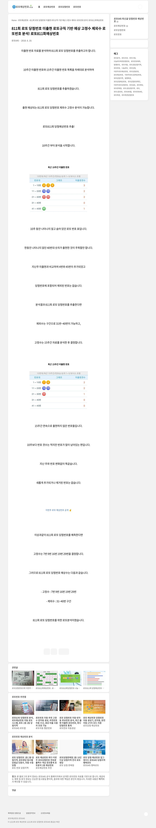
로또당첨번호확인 (134, 81)
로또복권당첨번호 (128, 95)
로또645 (132, 85)
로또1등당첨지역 (129, 88)
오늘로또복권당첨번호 (121, 61)
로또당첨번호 (64, 6)
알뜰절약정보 (30, 813)
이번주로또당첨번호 (121, 85)
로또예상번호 (49, 6)
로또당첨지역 (118, 78)
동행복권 (128, 78)
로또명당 (140, 85)
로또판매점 (118, 88)
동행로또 (117, 64)
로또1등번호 (118, 91)
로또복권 (117, 95)
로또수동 (132, 58)
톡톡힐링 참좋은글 (14, 813)
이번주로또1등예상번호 (133, 74)
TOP (146, 814)
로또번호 (77, 6)
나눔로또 (125, 68)
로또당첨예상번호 (120, 81)
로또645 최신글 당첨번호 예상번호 (129, 20)
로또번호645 (137, 91)
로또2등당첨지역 (135, 64)
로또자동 (125, 64)
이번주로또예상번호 (121, 71)
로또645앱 (127, 91)
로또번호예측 (135, 61)
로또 (138, 88)
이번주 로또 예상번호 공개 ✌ (59, 510)
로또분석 (117, 58)
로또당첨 (132, 68)
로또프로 (125, 58)
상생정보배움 (45, 813)
